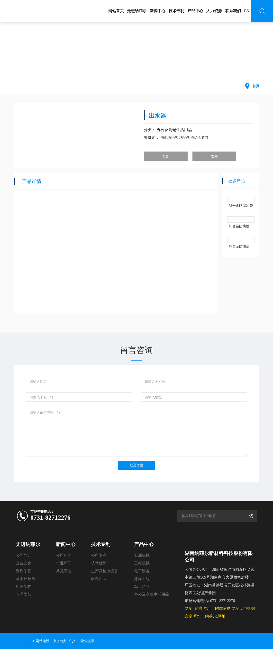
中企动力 (59, 641)
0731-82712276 (50, 517)
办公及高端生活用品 (174, 130)
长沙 (71, 641)
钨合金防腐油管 (241, 206)
